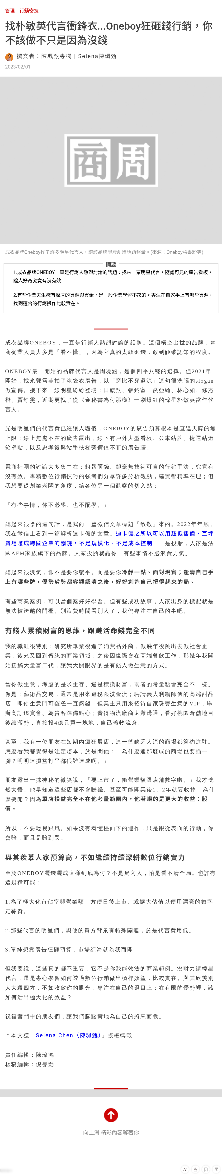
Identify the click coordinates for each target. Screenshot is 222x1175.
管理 (10, 11)
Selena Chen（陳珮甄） (69, 1035)
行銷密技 (29, 11)
